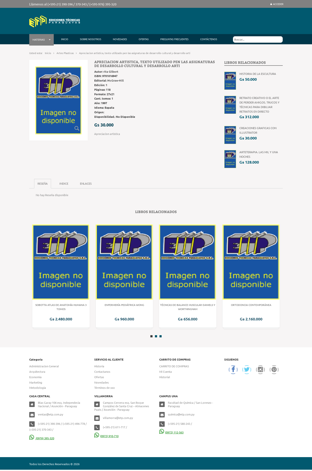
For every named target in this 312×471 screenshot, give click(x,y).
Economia (35, 377)
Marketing (35, 382)
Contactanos (102, 371)
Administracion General (44, 366)
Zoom (77, 128)
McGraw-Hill (115, 80)
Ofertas (99, 377)
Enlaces (86, 183)
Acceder (276, 4)
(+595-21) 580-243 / (180, 423)
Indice (63, 183)
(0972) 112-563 (171, 432)
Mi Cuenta (165, 371)
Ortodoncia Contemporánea (251, 305)
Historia (99, 366)
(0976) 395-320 (41, 438)
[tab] (42, 184)
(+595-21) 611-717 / (115, 427)
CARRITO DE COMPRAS (174, 366)
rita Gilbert (110, 71)
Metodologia (37, 387)
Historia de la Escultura (257, 73)
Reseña (42, 183)
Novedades (101, 382)
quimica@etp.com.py (181, 414)
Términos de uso (104, 387)
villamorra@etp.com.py (118, 418)
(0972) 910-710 (106, 436)
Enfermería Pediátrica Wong (124, 305)
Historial (164, 377)
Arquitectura (37, 371)
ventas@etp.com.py (50, 414)
